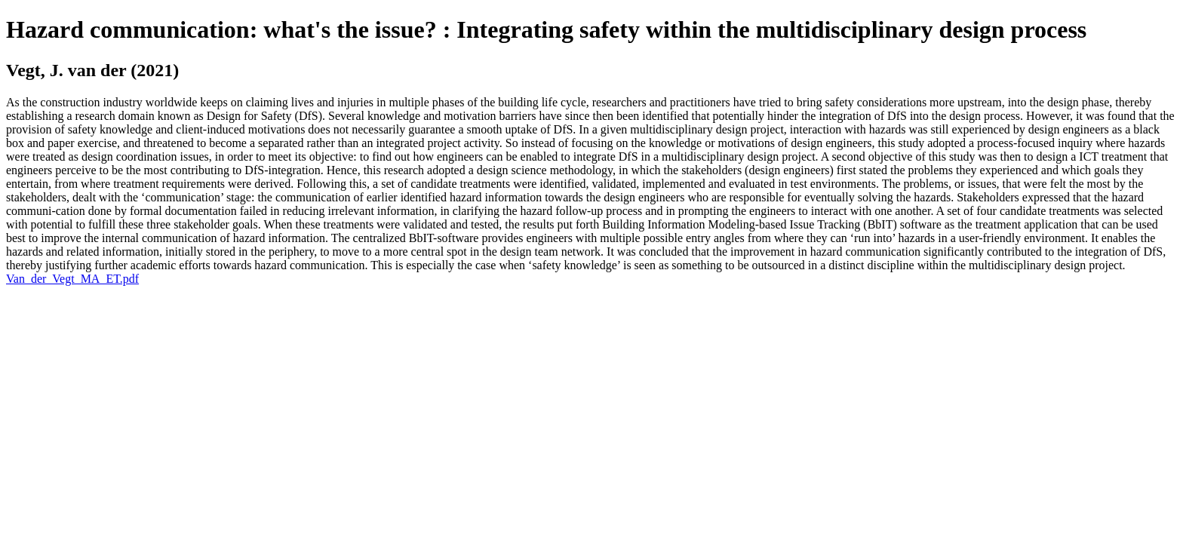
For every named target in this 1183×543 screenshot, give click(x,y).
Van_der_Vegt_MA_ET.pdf (72, 278)
